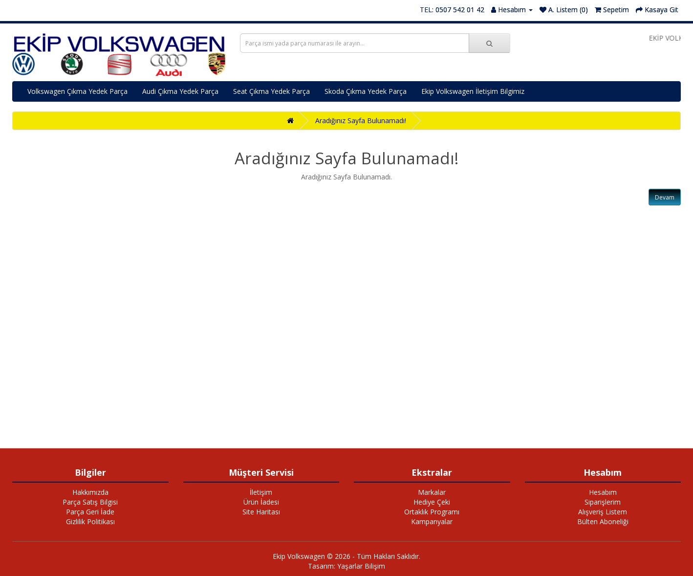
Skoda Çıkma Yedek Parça (366, 91)
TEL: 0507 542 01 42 (452, 9)
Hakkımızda (90, 492)
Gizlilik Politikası (90, 521)
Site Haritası (261, 511)
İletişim (261, 492)
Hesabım (603, 492)
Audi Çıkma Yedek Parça (180, 91)
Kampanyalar (432, 521)
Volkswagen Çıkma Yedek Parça (77, 91)
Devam (664, 197)
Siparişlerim (603, 502)
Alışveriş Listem (602, 511)
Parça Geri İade (90, 511)
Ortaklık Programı (431, 511)
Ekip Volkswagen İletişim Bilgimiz (472, 91)
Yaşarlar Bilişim (361, 566)
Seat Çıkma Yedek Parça (271, 91)
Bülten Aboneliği (602, 521)
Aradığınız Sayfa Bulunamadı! (360, 120)
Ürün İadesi (261, 502)
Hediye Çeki (431, 502)
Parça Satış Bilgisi (90, 502)
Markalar (432, 492)
